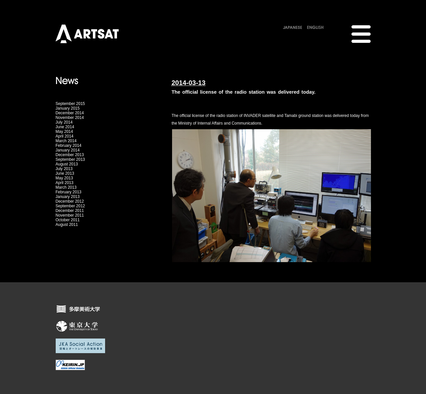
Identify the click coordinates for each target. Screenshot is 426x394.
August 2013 (67, 164)
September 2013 (70, 159)
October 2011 (68, 220)
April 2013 (65, 182)
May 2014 (64, 131)
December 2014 (70, 113)
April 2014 (65, 136)
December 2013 (70, 154)
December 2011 (70, 210)
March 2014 (66, 141)
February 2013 (69, 192)
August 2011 (67, 224)
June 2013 (65, 173)
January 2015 (68, 108)
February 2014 (69, 145)
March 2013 (66, 187)
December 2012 (70, 201)
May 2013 (64, 178)
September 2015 (70, 103)
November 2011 (70, 215)
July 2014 (64, 122)
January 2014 (68, 150)
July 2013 (64, 168)
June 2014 (65, 127)
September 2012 (70, 206)
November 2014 (70, 117)
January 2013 (68, 196)
